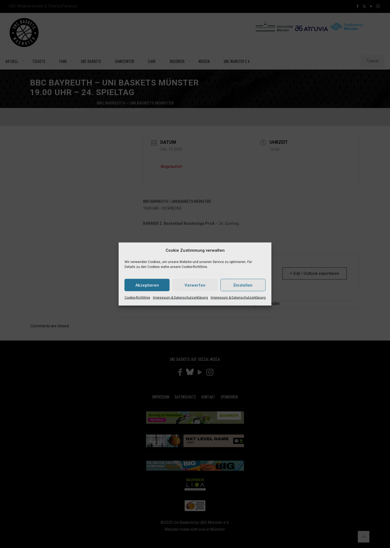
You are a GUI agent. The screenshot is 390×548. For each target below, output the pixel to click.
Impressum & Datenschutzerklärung (180, 298)
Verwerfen (195, 285)
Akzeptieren (147, 285)
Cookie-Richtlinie (137, 298)
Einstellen (243, 285)
